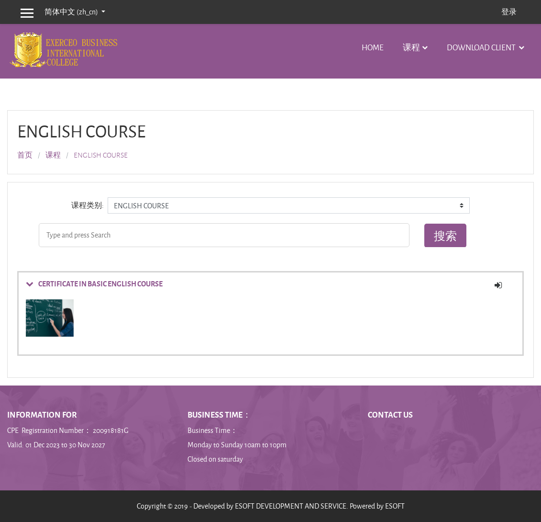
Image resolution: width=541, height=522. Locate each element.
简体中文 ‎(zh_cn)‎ (71, 12)
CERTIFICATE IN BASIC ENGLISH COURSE (100, 283)
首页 (25, 155)
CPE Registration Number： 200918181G (68, 430)
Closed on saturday (215, 459)
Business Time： (213, 430)
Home (373, 47)
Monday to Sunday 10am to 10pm (237, 445)
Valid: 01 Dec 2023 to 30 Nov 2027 (56, 445)
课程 (411, 47)
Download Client (482, 47)
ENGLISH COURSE (101, 155)
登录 (509, 12)
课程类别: (87, 205)
